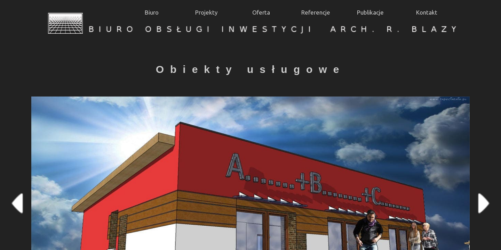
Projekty (206, 12)
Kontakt (426, 12)
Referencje (315, 12)
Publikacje (370, 12)
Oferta (261, 12)
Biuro (152, 12)
